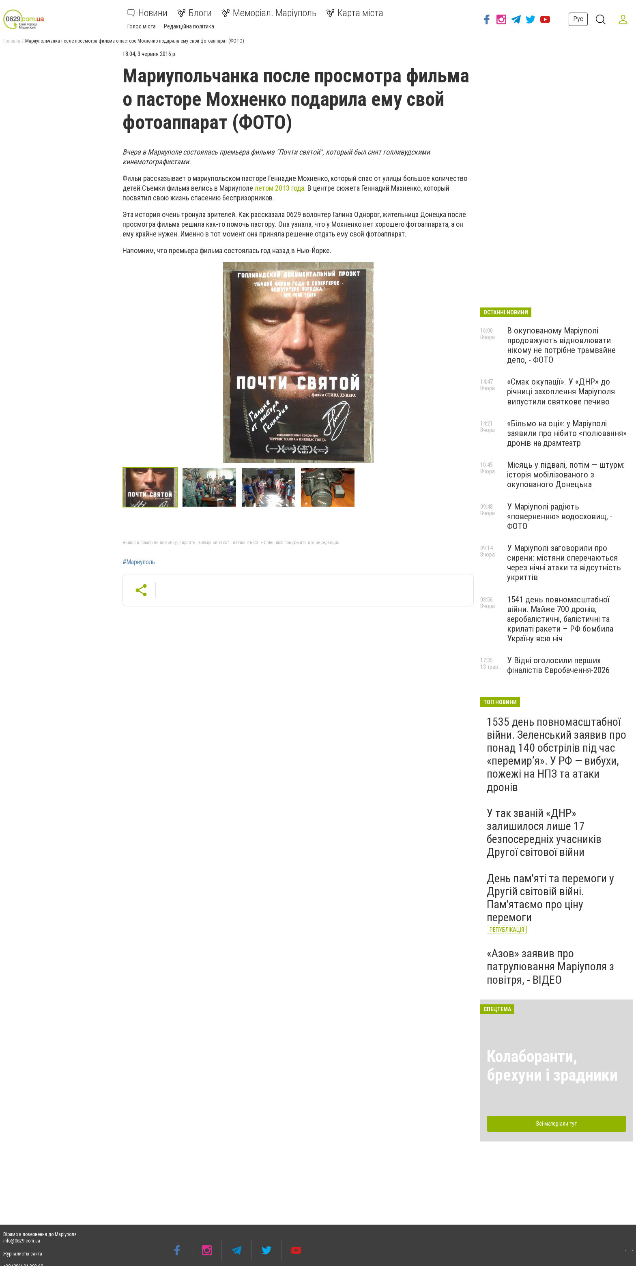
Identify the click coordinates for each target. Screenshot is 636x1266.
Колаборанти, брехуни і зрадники (552, 1066)
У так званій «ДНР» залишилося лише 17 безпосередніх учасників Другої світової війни (544, 832)
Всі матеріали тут (556, 1123)
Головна (11, 41)
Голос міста (141, 26)
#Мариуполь (138, 562)
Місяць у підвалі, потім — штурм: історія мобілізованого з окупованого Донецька (566, 474)
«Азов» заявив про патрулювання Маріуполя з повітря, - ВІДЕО (550, 966)
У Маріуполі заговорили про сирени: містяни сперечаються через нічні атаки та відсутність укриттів (564, 562)
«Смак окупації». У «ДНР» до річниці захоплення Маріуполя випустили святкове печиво (561, 391)
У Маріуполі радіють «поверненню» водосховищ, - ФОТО (559, 516)
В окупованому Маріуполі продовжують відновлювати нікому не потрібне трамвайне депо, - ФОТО (561, 345)
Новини (147, 13)
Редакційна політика (189, 26)
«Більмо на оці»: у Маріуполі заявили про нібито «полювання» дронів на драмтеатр (567, 433)
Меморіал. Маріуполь (268, 13)
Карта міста (354, 13)
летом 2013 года (279, 188)
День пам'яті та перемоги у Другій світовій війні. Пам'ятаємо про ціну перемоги (550, 898)
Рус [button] (578, 19)
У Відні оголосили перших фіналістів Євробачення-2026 (558, 665)
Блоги (194, 13)
